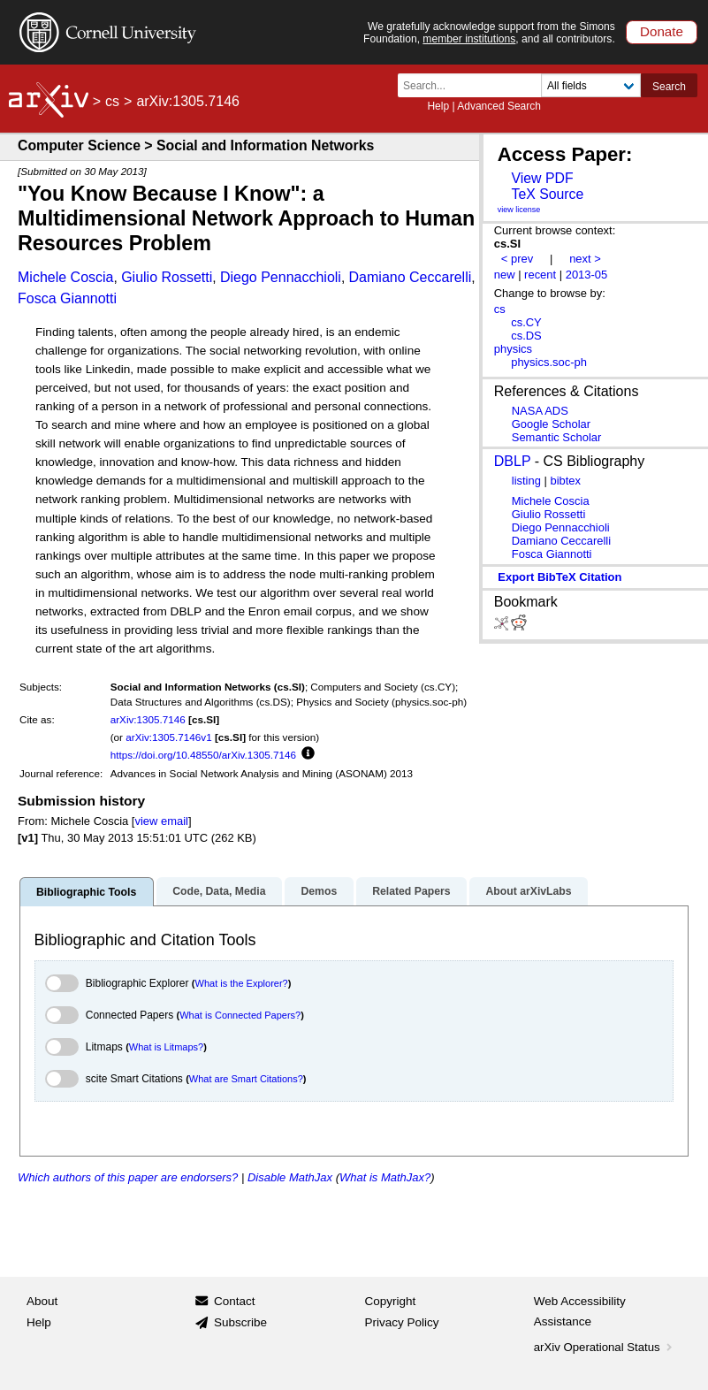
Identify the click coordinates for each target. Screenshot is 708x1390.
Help (438, 106)
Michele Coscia (65, 277)
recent (540, 274)
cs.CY (526, 322)
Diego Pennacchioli (280, 277)
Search (669, 86)
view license (519, 209)
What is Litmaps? (166, 1047)
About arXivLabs (528, 891)
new (504, 274)
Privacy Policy (402, 1322)
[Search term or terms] (475, 85)
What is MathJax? (384, 1177)
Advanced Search (499, 106)
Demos (319, 891)
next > (585, 258)
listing (526, 480)
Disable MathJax (289, 1177)
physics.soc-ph (549, 362)
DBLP (512, 461)
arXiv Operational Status (605, 1347)
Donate (661, 31)
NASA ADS (540, 410)
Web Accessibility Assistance (580, 1312)
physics (513, 348)
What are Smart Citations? (246, 1078)
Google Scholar (551, 424)
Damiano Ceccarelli (410, 277)
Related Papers (411, 891)
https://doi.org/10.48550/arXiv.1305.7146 (203, 754)
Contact (234, 1301)
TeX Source (547, 194)
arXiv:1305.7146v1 (168, 737)
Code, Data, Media (218, 891)
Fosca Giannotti (67, 298)
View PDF (542, 178)
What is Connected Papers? (240, 1015)
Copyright (390, 1301)
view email (160, 821)
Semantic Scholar (557, 437)
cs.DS (526, 335)
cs (112, 101)
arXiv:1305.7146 (148, 719)
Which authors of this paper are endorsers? (128, 1177)
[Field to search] (591, 85)
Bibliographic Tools (86, 892)
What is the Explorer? (241, 983)
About (42, 1301)
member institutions (469, 39)
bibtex (565, 480)
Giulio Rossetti (166, 277)
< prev (517, 258)
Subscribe (240, 1322)
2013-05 (587, 274)
